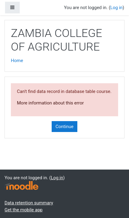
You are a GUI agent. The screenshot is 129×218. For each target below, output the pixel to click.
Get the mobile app (24, 210)
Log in (116, 7)
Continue (65, 126)
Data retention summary (29, 203)
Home (17, 60)
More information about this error (50, 103)
